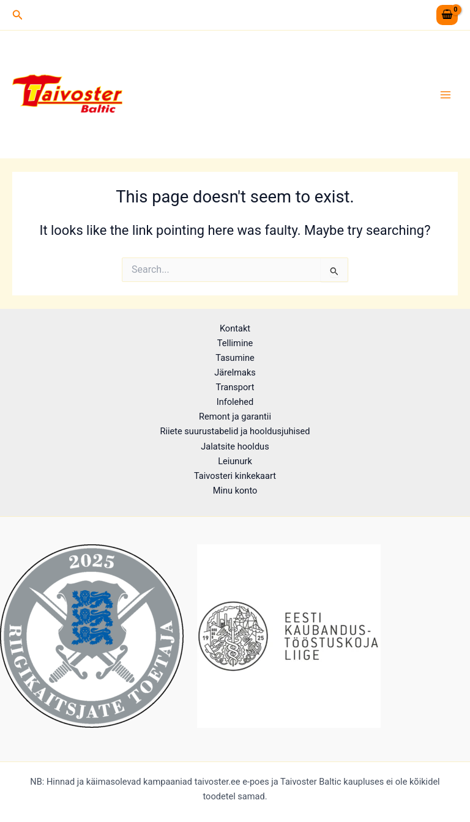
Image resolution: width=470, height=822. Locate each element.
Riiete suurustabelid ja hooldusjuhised (235, 431)
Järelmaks (235, 372)
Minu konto (235, 490)
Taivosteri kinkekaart (235, 475)
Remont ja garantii (235, 416)
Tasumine (235, 357)
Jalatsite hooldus (235, 446)
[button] (17, 15)
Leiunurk (235, 461)
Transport (235, 387)
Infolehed (235, 401)
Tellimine (235, 343)
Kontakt (235, 328)
